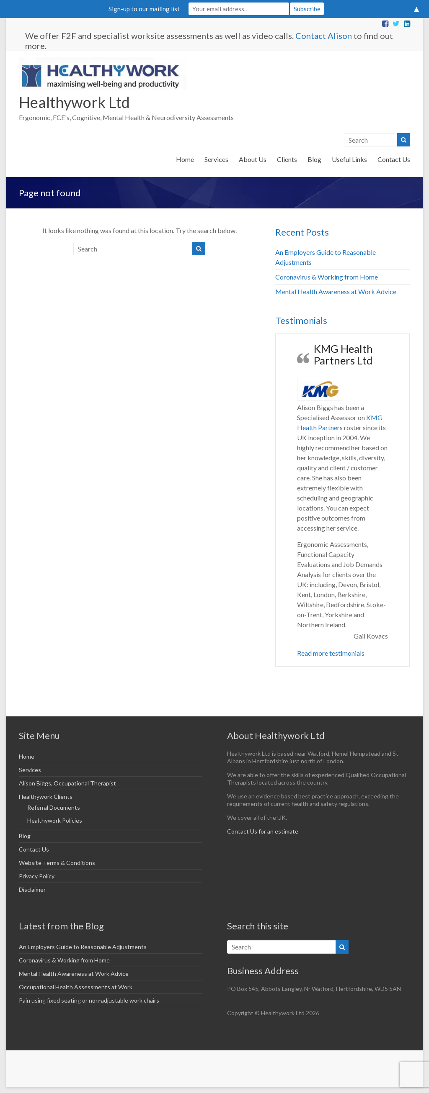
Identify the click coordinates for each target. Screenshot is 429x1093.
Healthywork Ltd (74, 102)
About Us (252, 159)
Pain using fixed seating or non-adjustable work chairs (89, 1000)
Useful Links (349, 159)
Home (185, 159)
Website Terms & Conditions (57, 862)
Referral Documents (53, 807)
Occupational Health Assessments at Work (75, 986)
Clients (287, 159)
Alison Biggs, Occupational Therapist (67, 783)
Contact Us (393, 159)
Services (216, 159)
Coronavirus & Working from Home (326, 277)
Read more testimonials (330, 653)
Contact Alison (323, 36)
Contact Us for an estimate (262, 831)
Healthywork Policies (54, 820)
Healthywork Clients (45, 796)
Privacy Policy (36, 876)
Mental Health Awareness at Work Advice (335, 291)
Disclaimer (32, 889)
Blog (314, 159)
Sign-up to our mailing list (144, 9)
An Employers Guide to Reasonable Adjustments (83, 946)
